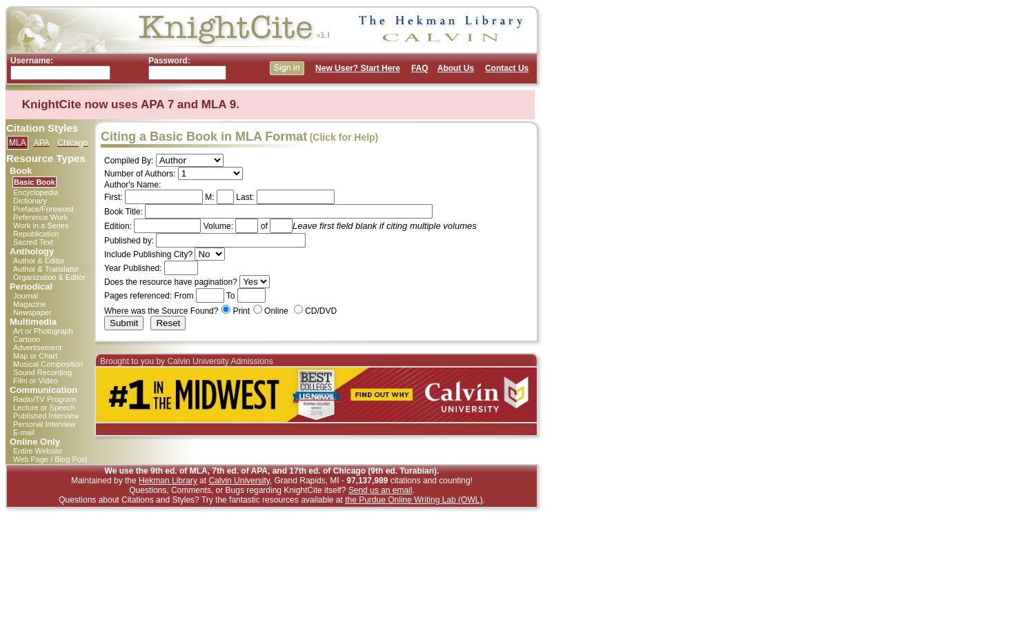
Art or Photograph (43, 331)
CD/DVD (321, 311)
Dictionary (30, 201)
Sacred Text (33, 242)
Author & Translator (46, 269)
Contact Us (507, 68)
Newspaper (32, 312)
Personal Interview (44, 424)
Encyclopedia (35, 192)
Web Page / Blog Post (50, 459)
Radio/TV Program (44, 399)
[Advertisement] (602, 212)
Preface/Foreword (43, 209)
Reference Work (40, 217)
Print (241, 311)
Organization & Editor (49, 277)
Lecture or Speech (44, 407)
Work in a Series (41, 225)
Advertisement (37, 347)
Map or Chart (35, 356)
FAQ (419, 68)
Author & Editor (39, 260)
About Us (455, 68)
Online (276, 311)
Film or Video (35, 380)
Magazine (29, 304)
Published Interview (46, 416)
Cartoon (26, 339)
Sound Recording (42, 372)
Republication (36, 234)
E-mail (23, 432)
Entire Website (37, 451)
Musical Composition (48, 364)
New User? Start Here (357, 68)
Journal (25, 296)
